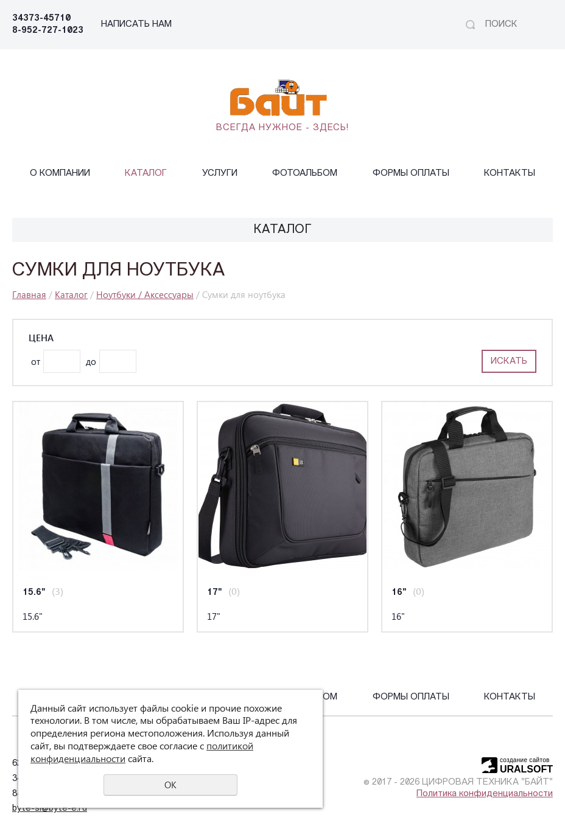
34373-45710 (41, 18)
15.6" (34, 592)
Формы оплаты (411, 173)
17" (214, 592)
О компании (60, 173)
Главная (29, 294)
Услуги (219, 173)
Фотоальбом (304, 173)
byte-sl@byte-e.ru (49, 808)
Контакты (509, 173)
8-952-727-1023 (47, 30)
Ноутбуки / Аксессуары (145, 294)
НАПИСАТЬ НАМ (136, 24)
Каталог (146, 173)
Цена (41, 338)
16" (399, 592)
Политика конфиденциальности (484, 794)
